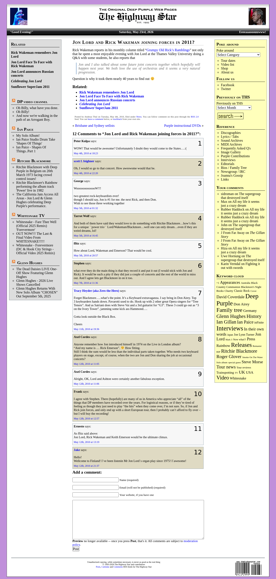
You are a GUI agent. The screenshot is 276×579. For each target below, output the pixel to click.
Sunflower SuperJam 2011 (30, 87)
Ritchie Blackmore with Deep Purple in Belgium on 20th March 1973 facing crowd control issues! (36, 173)
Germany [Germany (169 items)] (250, 311)
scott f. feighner (84, 161)
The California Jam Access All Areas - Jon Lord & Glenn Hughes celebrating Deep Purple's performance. (37, 200)
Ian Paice (25, 129)
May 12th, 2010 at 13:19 (86, 442)
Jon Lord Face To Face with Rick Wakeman (31, 64)
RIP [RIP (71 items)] (218, 352)
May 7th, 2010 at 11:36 (86, 282)
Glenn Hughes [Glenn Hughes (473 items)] (231, 316)
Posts (98, 567)
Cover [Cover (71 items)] (254, 291)
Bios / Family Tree (234, 168)
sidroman (227, 194)
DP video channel (32, 101)
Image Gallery (231, 152)
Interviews (228, 160)
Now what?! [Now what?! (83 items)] (239, 339)
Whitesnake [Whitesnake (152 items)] (238, 378)
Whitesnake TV (31, 215)
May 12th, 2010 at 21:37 (86, 465)
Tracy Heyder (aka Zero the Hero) (96, 290)
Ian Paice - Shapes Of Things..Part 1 (31, 149)
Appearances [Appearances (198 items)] (230, 282)
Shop (224, 68)
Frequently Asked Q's (236, 148)
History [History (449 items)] (253, 316)
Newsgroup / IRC (233, 171)
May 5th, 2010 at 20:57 (86, 255)
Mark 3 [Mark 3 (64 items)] (229, 339)
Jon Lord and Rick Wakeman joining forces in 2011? (133, 42)
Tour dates (228, 60)
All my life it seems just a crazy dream (240, 203)
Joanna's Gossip (232, 175)
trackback (117, 119)
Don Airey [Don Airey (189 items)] (241, 304)
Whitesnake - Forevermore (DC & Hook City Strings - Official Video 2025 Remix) (35, 249)
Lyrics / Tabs (230, 136)
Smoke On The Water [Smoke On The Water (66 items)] (252, 357)
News (138, 117)
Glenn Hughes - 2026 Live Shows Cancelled (34, 282)
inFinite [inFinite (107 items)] (259, 322)
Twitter (226, 89)
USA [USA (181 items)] (249, 372)
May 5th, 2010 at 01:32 (86, 208)
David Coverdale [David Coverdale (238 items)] (230, 297)
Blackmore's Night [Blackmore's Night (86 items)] (251, 287)
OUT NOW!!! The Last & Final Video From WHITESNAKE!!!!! (34, 237)
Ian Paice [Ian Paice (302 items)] (245, 322)
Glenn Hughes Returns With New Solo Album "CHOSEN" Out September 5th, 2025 (37, 292)
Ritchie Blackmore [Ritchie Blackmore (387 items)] (239, 351)
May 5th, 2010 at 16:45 (86, 235)
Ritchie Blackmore (34, 161)
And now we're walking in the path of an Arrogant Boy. (37, 117)
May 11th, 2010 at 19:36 (86, 329)
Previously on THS (229, 103)
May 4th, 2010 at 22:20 (86, 173)
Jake (77, 450)
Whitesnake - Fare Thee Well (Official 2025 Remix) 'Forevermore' (36, 226)
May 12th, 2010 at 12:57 (86, 418)
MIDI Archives (231, 144)
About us (227, 72)
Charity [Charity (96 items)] (228, 290)
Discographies (231, 133)
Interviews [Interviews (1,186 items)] (229, 328)
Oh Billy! (22, 112)
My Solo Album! (27, 135)
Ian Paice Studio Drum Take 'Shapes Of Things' (35, 141)
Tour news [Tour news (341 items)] (226, 367)
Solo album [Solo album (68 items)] (221, 362)
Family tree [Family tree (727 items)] (229, 310)
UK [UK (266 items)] (242, 372)
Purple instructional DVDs (182, 125)
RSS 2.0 (195, 117)
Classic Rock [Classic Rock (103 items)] (241, 290)
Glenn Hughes (29, 262)
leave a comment (95, 119)
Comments (118, 567)
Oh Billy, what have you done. (37, 108)
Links (225, 179)
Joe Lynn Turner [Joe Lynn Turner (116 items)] (244, 334)
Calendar (105, 567)
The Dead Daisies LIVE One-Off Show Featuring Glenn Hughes (36, 273)
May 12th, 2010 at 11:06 (86, 383)
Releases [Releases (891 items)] (241, 344)
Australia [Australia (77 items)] (245, 282)
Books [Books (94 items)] (220, 290)
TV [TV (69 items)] (236, 372)
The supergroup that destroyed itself (241, 196)
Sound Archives (232, 140)
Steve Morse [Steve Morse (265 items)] (252, 361)
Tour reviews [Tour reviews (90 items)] (244, 367)
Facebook (227, 85)
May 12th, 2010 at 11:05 (86, 363)
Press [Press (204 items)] (251, 339)
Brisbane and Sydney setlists (95, 125)
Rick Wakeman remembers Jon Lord (106, 92)
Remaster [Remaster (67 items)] (257, 346)
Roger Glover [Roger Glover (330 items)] (229, 356)
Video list (227, 64)
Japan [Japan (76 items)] (230, 334)
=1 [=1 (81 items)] (217, 282)
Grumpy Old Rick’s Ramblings (168, 50)
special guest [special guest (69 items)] (234, 362)
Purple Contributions (235, 156)
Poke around (225, 50)
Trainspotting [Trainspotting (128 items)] (225, 372)
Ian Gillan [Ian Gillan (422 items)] (226, 322)
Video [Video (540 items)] (222, 378)
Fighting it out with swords (240, 266)
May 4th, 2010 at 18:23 (86, 153)
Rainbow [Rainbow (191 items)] (223, 345)
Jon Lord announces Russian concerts (107, 100)
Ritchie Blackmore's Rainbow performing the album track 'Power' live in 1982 (36, 186)
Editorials (227, 164)
